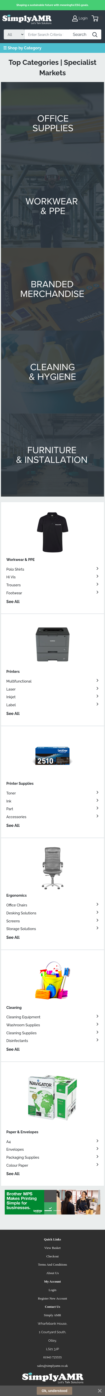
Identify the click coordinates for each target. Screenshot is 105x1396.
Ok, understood (54, 1391)
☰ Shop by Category (22, 48)
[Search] (47, 34)
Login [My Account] (80, 18)
